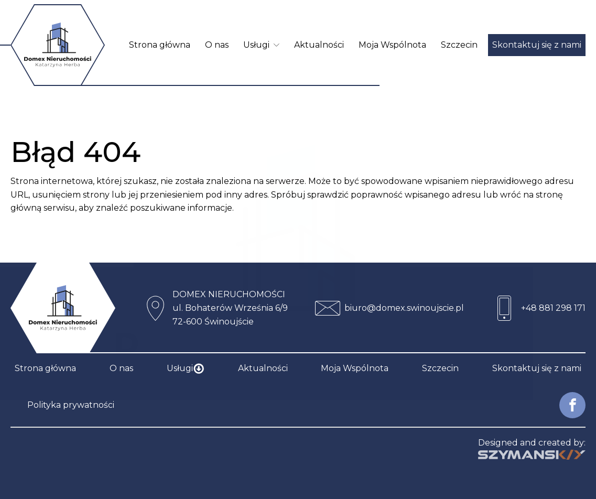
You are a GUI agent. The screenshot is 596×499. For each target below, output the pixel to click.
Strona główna (159, 45)
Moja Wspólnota (392, 45)
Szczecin (459, 45)
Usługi (261, 45)
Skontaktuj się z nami (536, 45)
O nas (217, 45)
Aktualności (319, 45)
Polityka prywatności (70, 405)
